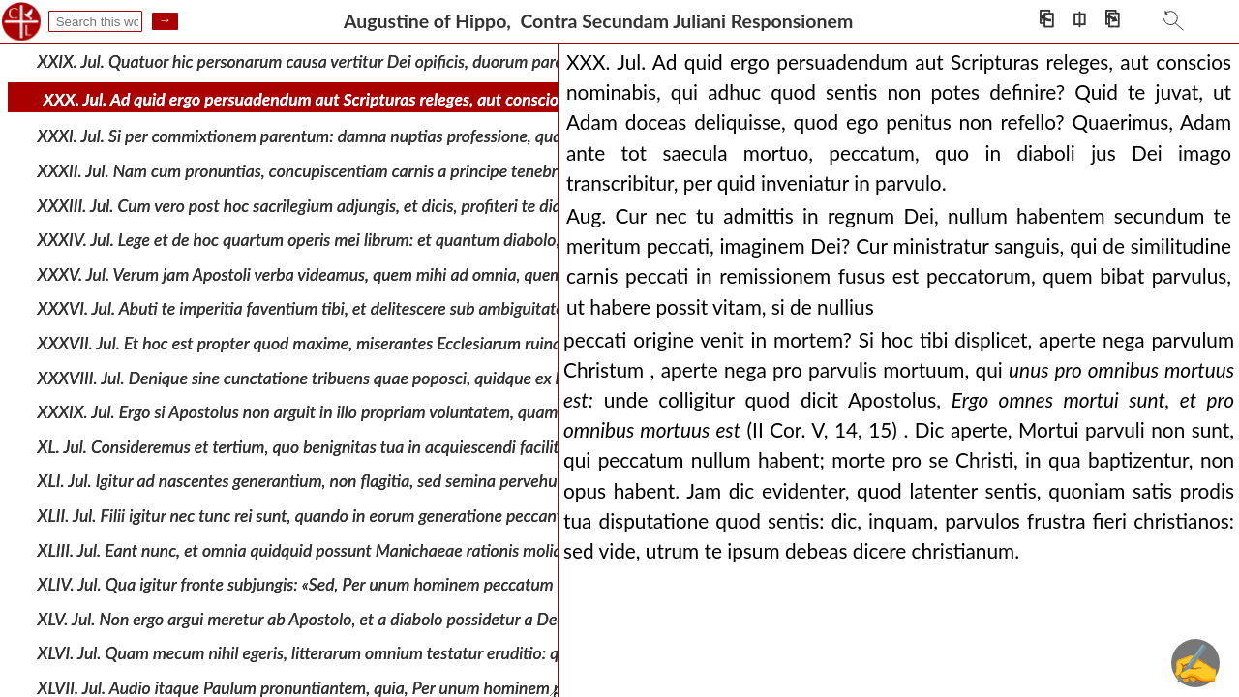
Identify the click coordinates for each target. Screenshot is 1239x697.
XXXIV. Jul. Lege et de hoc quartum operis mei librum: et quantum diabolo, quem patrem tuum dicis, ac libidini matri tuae (463, 239)
